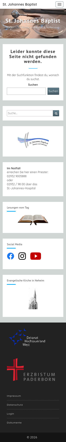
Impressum (14, 395)
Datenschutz (15, 404)
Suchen (33, 84)
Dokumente (14, 422)
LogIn (10, 413)
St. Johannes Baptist (20, 4)
